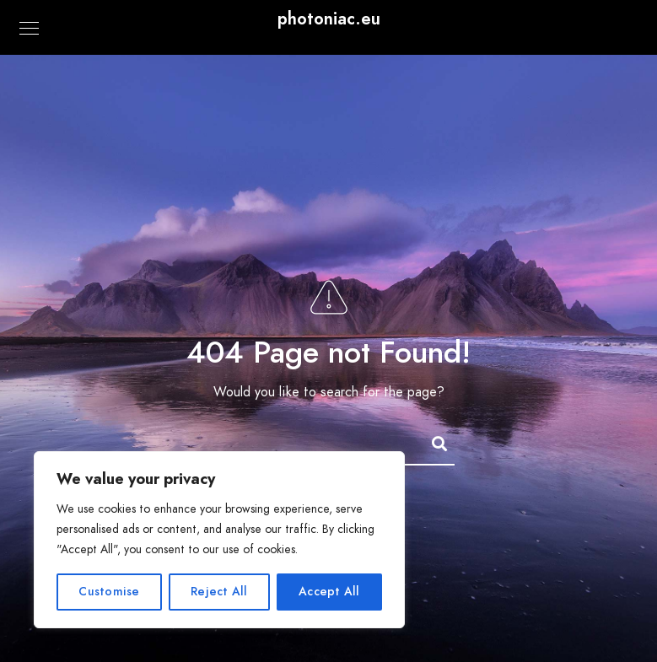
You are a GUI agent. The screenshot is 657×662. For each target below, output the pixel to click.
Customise (108, 592)
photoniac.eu (328, 18)
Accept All (329, 592)
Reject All (219, 592)
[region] (219, 539)
